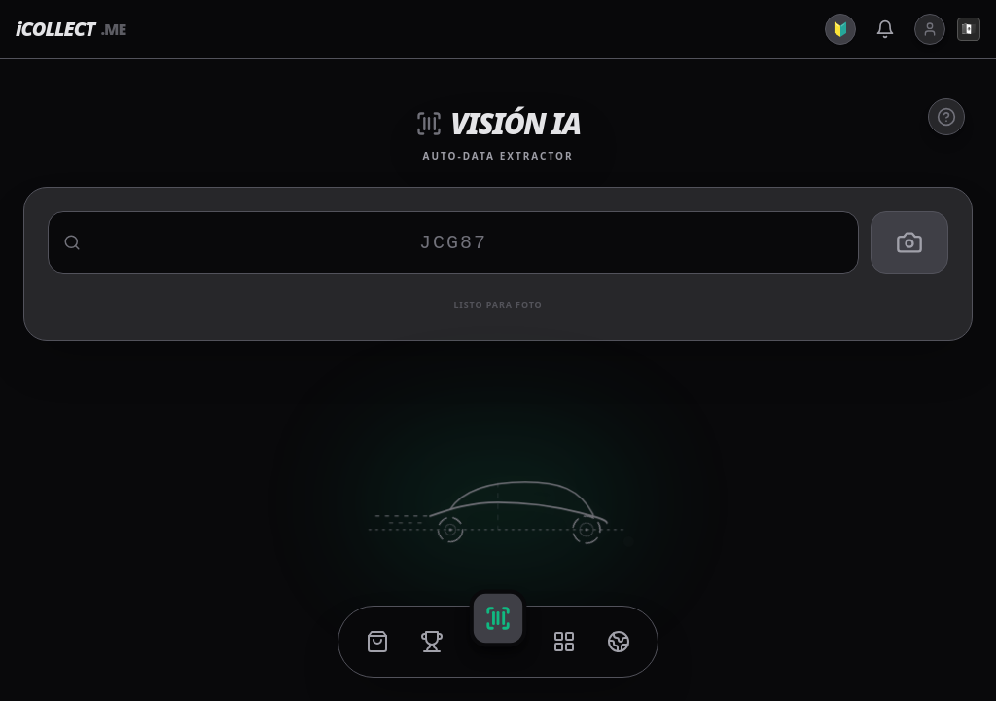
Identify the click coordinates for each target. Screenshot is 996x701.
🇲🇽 (969, 28)
